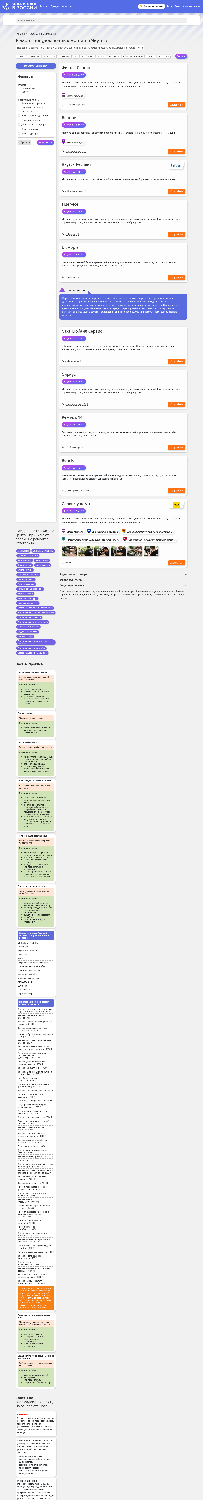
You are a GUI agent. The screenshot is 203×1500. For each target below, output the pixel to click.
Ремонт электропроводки (30, 1100)
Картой (25, 91)
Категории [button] (67, 6)
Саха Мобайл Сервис (82, 331)
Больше (181, 56)
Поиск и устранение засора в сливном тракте (31, 1062)
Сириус (69, 374)
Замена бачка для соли (29, 1067)
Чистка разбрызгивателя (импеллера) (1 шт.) (36, 1035)
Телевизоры (23, 946)
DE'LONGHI (163, 56)
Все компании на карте (35, 65)
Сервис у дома (76, 503)
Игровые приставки (27, 950)
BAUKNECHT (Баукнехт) (28, 56)
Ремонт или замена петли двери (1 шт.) (34, 1041)
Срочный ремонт (30, 120)
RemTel (69, 460)
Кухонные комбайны (27, 974)
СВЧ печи (22, 985)
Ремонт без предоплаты (34, 115)
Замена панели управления (25, 1200)
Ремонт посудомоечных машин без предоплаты (93, 539)
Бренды (55, 6)
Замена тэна (24, 1160)
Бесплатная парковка (33, 103)
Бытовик (70, 117)
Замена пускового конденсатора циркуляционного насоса (33, 1047)
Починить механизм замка (30, 1252)
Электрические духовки (29, 970)
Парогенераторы (26, 993)
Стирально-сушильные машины (33, 962)
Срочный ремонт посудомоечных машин (149, 531)
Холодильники (25, 981)
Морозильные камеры (28, 978)
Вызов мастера (29, 129)
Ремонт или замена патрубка (27, 1227)
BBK (76, 56)
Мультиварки (24, 989)
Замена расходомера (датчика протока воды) (32, 1029)
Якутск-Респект (76, 164)
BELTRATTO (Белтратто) (108, 56)
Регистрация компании (187, 6)
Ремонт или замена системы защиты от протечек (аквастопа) (35, 1171)
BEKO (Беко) (49, 56)
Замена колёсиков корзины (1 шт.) (32, 1016)
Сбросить (24, 142)
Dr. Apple (70, 247)
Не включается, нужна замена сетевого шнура (32, 1275)
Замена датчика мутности (30, 1156)
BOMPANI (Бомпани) (133, 56)
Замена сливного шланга (30, 1117)
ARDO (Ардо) (87, 56)
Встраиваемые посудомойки (31, 966)
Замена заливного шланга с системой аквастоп (31, 1134)
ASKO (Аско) (64, 56)
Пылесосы (22, 954)
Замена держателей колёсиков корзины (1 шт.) (32, 1141)
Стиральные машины (28, 942)
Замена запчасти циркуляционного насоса (35, 1022)
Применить (45, 142)
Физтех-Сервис (76, 67)
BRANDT (151, 56)
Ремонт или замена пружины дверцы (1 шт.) (36, 1246)
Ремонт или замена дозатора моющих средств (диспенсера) (32, 1055)
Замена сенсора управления (25, 1263)
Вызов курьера (29, 133)
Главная (20, 33)
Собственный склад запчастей (32, 109)
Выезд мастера (74, 95)
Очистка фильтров (26, 1146)
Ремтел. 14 (72, 417)
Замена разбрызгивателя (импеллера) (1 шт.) (30, 1282)
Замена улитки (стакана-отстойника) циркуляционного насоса (35, 1010)
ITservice (70, 204)
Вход (169, 6)
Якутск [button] (43, 6)
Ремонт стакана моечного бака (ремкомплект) (33, 1188)
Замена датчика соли (28, 1183)
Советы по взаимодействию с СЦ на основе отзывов (34, 1401)
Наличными (28, 88)
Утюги (21, 958)
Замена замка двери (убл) (30, 1090)
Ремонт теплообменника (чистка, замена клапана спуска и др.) (34, 1214)
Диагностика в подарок (34, 124)
